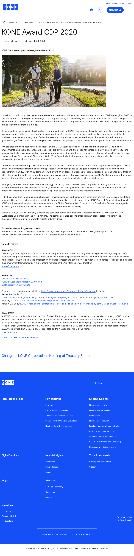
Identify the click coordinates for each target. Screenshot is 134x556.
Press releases (29, 22)
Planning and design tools (100, 461)
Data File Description (64, 534)
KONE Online (125, 3)
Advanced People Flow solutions (59, 415)
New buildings (53, 398)
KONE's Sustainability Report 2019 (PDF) (22, 281)
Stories (48, 472)
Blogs (5, 480)
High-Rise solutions (12, 398)
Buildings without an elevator (101, 431)
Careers (48, 497)
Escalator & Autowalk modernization (104, 426)
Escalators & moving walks (56, 410)
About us (50, 480)
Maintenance (94, 415)
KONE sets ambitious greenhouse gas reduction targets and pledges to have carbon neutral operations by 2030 (57, 297)
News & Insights (14, 22)
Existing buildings (99, 398)
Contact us (50, 492)
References (50, 461)
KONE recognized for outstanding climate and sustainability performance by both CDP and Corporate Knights (75, 303)
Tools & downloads (99, 455)
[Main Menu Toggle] (129, 10)
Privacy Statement (84, 534)
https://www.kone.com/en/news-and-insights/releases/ (68, 291)
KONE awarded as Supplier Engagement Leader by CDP (47, 300)
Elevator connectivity (98, 405)
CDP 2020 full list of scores (15, 278)
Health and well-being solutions (58, 426)
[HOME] (4, 22)
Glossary (93, 467)
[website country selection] (91, 10)
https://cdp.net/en (10, 266)
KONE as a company (54, 487)
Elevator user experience (99, 410)
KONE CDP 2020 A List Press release (20, 337)
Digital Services (10, 455)
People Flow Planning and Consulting (61, 421)
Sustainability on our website (16, 285)
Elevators (49, 405)
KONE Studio (111, 3)
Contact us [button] (115, 10)
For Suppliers (7, 521)
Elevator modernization (99, 421)
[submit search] (100, 10)
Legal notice (47, 534)
